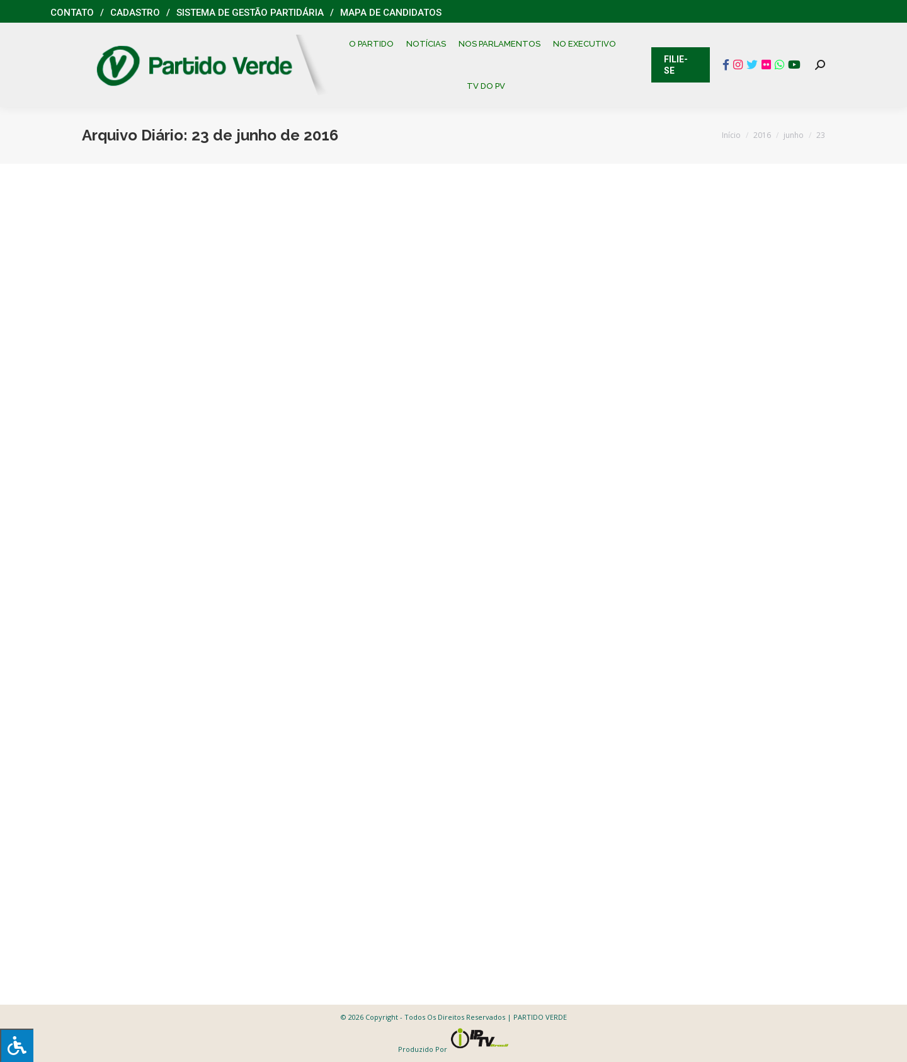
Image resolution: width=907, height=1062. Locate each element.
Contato (72, 12)
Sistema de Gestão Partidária (250, 12)
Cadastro (135, 12)
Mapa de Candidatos (391, 12)
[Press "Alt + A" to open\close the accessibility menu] (16, 1045)
